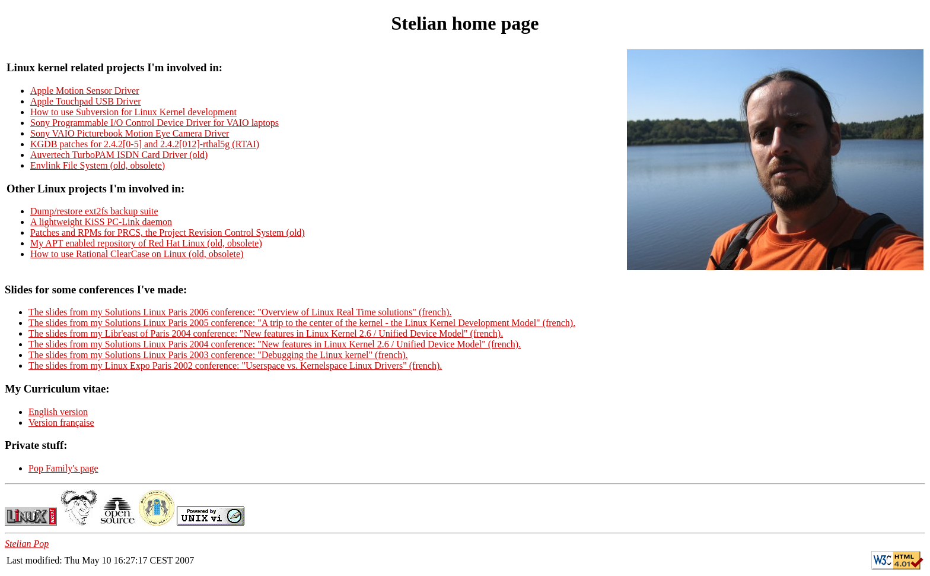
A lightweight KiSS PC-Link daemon (101, 222)
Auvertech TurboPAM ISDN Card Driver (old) (119, 155)
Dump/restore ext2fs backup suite (94, 211)
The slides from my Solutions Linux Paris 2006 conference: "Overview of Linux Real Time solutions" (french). (239, 312)
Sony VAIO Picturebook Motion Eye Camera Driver (129, 133)
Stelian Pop (27, 544)
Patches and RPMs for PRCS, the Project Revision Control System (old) (167, 232)
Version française (61, 422)
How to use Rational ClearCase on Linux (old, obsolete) (136, 254)
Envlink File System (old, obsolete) (97, 165)
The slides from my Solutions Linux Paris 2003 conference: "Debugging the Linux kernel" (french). (218, 355)
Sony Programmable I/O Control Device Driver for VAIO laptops (154, 123)
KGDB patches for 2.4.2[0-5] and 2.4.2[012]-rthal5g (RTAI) (144, 144)
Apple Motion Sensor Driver (84, 91)
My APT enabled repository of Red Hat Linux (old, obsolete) (146, 243)
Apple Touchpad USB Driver (85, 101)
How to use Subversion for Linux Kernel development (133, 112)
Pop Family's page (63, 468)
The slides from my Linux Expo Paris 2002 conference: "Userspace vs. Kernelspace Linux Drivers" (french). (235, 365)
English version (58, 412)
